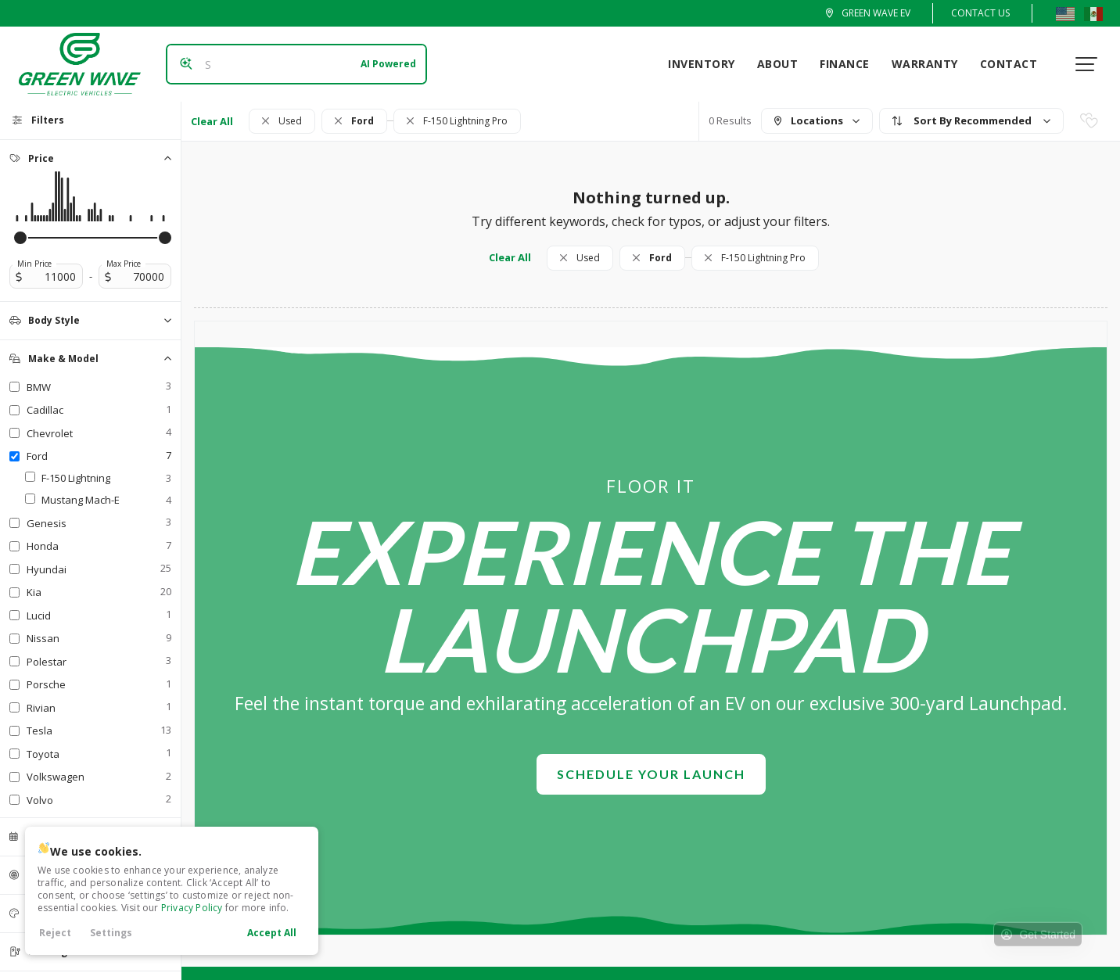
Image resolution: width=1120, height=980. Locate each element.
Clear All (212, 121)
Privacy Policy (192, 907)
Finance (851, 63)
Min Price (34, 263)
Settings (111, 932)
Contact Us (980, 13)
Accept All (271, 932)
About (784, 63)
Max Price (123, 263)
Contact (1015, 63)
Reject (55, 932)
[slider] (20, 238)
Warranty (931, 63)
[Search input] (291, 64)
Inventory (707, 63)
